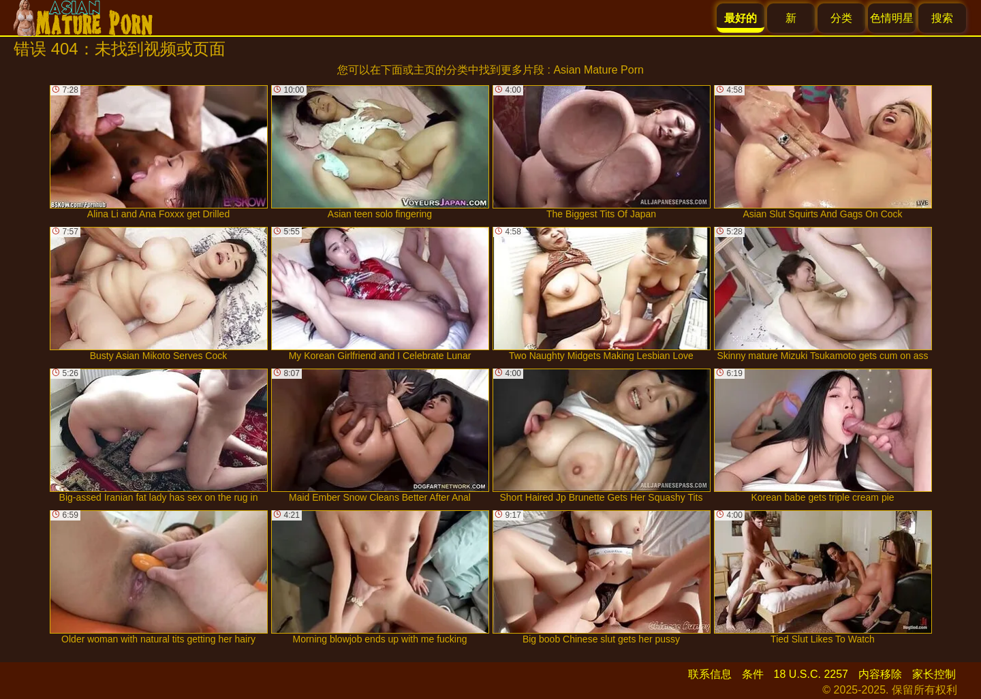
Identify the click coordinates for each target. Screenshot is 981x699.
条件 (753, 674)
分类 (841, 18)
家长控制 (934, 674)
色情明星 (892, 18)
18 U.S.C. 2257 (811, 674)
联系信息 (710, 674)
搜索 (942, 18)
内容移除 (880, 674)
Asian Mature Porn (598, 70)
